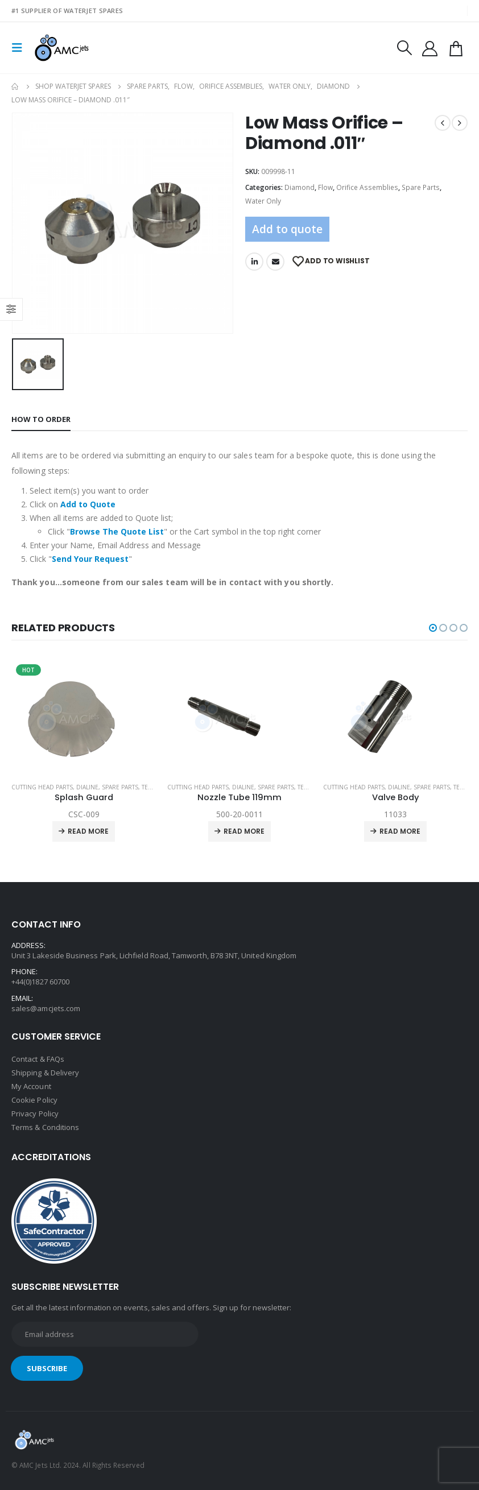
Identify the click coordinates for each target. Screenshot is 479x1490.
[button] (433, 628)
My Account (31, 1087)
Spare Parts (421, 187)
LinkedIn (254, 262)
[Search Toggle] (403, 47)
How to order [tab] (41, 419)
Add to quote (287, 229)
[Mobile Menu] (20, 47)
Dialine (87, 787)
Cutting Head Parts (42, 787)
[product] (83, 716)
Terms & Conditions (45, 1128)
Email (275, 262)
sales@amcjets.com (45, 1008)
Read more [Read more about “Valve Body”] (399, 831)
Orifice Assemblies (367, 187)
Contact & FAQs (37, 1059)
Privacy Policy (35, 1114)
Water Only (263, 201)
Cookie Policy (34, 1100)
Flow (325, 187)
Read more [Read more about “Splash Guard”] (88, 831)
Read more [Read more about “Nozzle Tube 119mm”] (244, 831)
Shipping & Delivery (45, 1073)
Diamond (299, 187)
